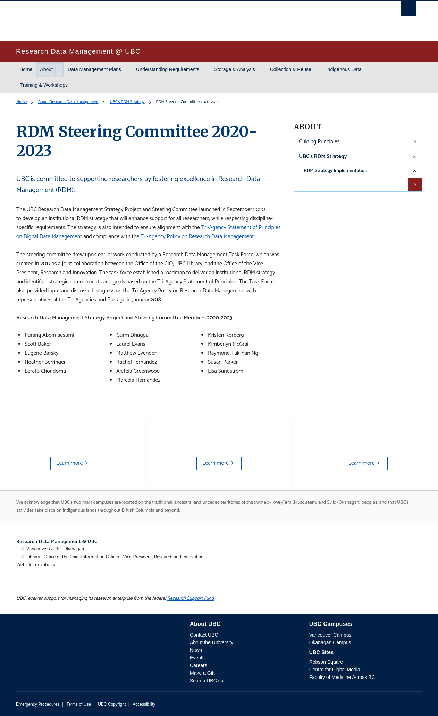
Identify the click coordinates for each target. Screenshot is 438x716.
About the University (211, 642)
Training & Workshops (44, 85)
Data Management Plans (94, 69)
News (196, 650)
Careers (198, 665)
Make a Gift (202, 673)
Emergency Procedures (37, 704)
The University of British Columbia (31, 21)
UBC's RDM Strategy (127, 101)
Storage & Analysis (234, 69)
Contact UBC (204, 635)
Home (25, 69)
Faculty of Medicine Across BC (342, 677)
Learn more (69, 463)
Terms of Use (78, 704)
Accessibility (144, 704)
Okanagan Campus (330, 642)
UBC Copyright (112, 704)
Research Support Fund (190, 599)
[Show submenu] (59, 70)
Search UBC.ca (206, 680)
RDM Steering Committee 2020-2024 (345, 184)
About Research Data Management (68, 101)
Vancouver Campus (330, 635)
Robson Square (326, 662)
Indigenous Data (344, 69)
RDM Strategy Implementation (335, 171)
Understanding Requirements (167, 69)
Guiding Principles (319, 141)
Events (197, 658)
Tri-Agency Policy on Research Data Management (197, 236)
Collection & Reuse (290, 69)
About (46, 69)
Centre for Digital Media (334, 669)
